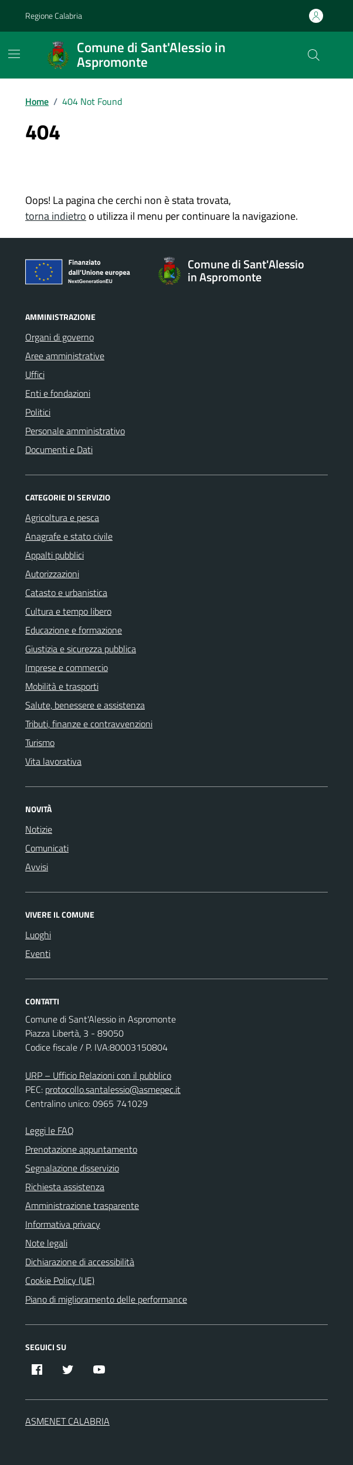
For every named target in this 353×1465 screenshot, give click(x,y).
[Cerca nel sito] (314, 55)
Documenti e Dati (59, 449)
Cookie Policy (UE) (59, 1280)
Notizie (38, 829)
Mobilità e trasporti (62, 686)
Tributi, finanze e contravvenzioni (88, 724)
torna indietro (55, 216)
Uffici (35, 374)
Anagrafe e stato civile (69, 536)
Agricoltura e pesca (62, 517)
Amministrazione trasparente (82, 1205)
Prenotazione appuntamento (81, 1149)
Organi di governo (59, 337)
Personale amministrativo (75, 431)
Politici (37, 412)
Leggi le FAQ (49, 1130)
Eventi (37, 953)
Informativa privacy (62, 1224)
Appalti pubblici (54, 555)
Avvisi (36, 867)
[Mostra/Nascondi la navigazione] (14, 54)
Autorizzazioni (52, 574)
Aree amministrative (64, 356)
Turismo (40, 742)
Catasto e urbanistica (66, 592)
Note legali (46, 1243)
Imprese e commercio (66, 667)
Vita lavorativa (53, 761)
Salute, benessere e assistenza (85, 705)
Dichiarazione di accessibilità (79, 1262)
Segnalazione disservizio (72, 1168)
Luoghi (38, 935)
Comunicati (47, 848)
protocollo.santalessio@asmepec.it (113, 1089)
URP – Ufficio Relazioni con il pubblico (98, 1075)
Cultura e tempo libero (68, 611)
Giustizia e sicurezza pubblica (80, 649)
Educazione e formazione (73, 630)
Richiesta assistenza (64, 1187)
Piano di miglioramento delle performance (106, 1299)
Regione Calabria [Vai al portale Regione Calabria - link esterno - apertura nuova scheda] (53, 15)
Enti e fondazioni (57, 393)
